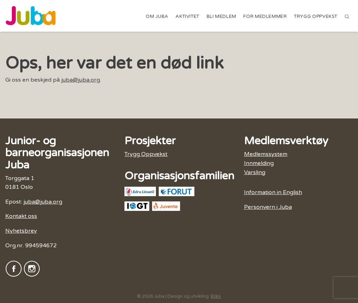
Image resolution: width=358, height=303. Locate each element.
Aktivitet (187, 16)
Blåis (216, 296)
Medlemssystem (265, 154)
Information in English (273, 192)
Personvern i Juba (268, 207)
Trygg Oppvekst (315, 16)
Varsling (254, 172)
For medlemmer (265, 16)
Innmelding (259, 163)
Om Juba (157, 16)
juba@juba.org (80, 79)
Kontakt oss (21, 216)
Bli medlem (221, 16)
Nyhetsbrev (21, 230)
